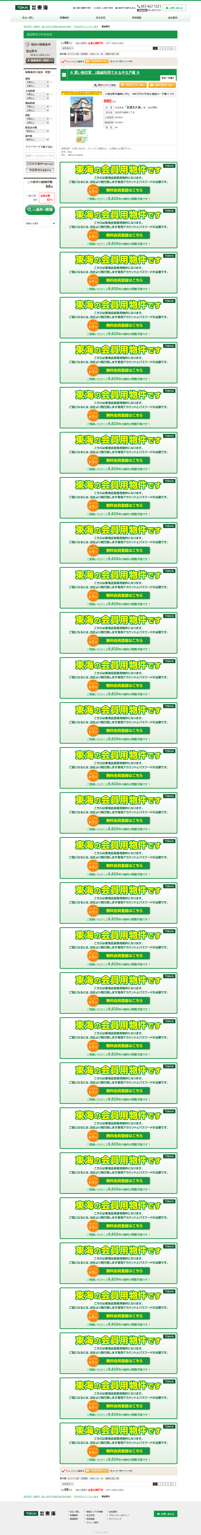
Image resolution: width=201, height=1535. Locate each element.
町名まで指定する (40, 54)
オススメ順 (73, 54)
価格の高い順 (112, 54)
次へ (172, 48)
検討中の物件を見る (127, 8)
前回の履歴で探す (83, 8)
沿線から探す (32, 223)
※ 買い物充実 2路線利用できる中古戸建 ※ (105, 72)
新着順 (84, 54)
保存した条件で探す (104, 8)
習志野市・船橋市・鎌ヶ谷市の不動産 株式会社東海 (47, 26)
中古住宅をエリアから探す (86, 26)
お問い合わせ (176, 8)
